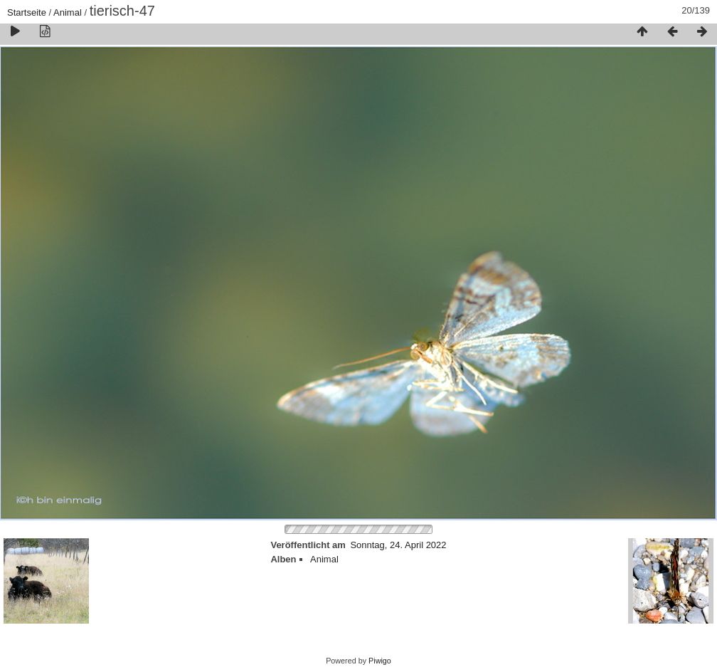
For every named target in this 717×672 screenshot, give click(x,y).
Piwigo (379, 660)
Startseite (26, 12)
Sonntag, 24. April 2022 (398, 545)
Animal (67, 12)
